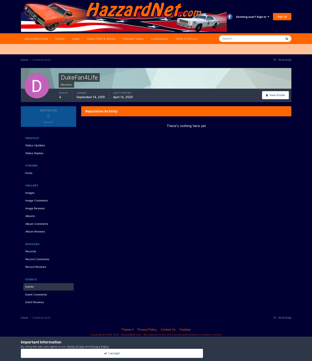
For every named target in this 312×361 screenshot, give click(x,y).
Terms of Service (186, 38)
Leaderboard (159, 38)
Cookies (185, 329)
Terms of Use (75, 346)
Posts (28, 173)
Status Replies (34, 153)
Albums (30, 216)
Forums (60, 38)
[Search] (237, 38)
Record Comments (37, 259)
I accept (156, 353)
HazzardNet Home (36, 38)
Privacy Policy (147, 329)
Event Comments (36, 294)
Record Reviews (35, 266)
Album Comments (36, 223)
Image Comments (36, 200)
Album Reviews (35, 231)
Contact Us (168, 329)
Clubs (75, 38)
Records (30, 251)
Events (29, 286)
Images (30, 192)
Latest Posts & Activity (101, 38)
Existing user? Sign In (252, 16)
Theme (127, 329)
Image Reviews (35, 208)
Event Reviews (34, 302)
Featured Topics (133, 38)
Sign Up (282, 16)
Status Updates (35, 145)
